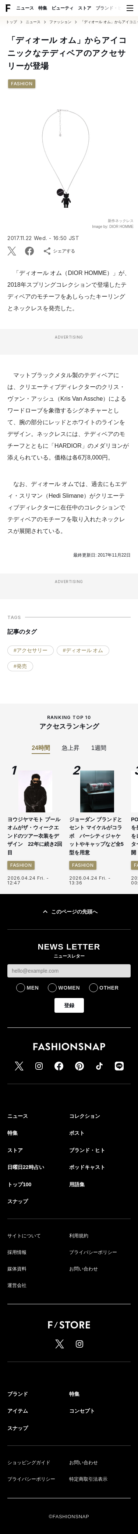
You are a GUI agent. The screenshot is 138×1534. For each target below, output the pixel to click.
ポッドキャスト (87, 1167)
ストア (84, 8)
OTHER (109, 988)
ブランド (17, 1394)
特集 (42, 8)
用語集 (77, 1184)
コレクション (84, 1116)
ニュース (25, 8)
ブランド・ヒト (111, 8)
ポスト (77, 1133)
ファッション (60, 22)
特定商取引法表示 (88, 1479)
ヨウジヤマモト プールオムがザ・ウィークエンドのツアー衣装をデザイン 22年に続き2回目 (34, 835)
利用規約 (78, 1235)
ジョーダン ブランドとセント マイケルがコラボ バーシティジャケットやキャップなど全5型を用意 (96, 835)
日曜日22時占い (25, 1167)
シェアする (59, 251)
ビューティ (63, 8)
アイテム (17, 1411)
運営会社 (16, 1285)
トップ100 (19, 1184)
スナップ (17, 1201)
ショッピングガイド (28, 1462)
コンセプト (82, 1411)
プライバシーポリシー (93, 1252)
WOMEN (69, 988)
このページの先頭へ (69, 911)
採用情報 (16, 1252)
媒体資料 (16, 1269)
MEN (32, 988)
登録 (69, 1005)
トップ (11, 22)
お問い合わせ (83, 1269)
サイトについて (24, 1235)
